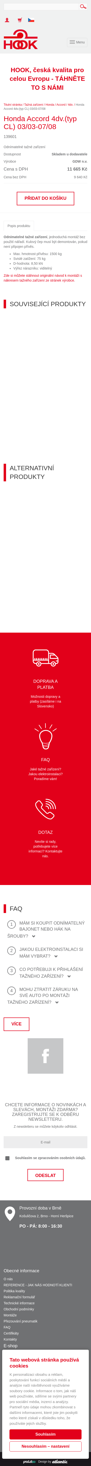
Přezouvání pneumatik (20, 1321)
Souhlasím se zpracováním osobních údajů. (45, 1158)
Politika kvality (14, 1291)
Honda (50, 104)
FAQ (7, 1327)
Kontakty (10, 1339)
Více (16, 1024)
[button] (33, 17)
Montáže (10, 1315)
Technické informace (19, 1303)
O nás (8, 1279)
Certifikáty (11, 1333)
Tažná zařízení (33, 104)
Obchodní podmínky (19, 1309)
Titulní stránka (13, 104)
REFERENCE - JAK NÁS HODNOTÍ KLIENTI (38, 1285)
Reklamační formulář (19, 1297)
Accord (61, 104)
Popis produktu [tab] (19, 226)
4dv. (70, 104)
